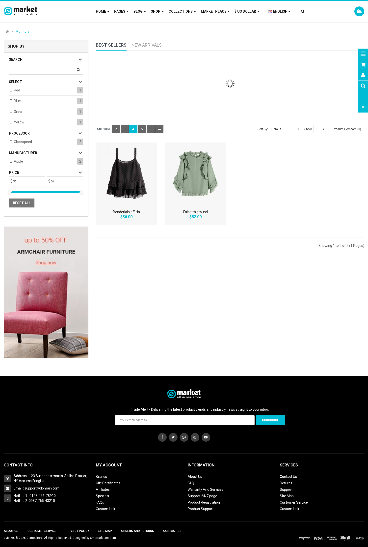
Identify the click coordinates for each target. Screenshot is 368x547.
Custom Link (105, 509)
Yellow (19, 122)
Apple (18, 161)
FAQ (191, 483)
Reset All (22, 203)
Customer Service (294, 502)
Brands (101, 477)
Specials (102, 496)
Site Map (287, 496)
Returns (286, 483)
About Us (195, 477)
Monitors (22, 31)
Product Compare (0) (347, 129)
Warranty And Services (205, 489)
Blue (17, 101)
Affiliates (103, 489)
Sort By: (263, 129)
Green (18, 112)
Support (286, 489)
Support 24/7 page (202, 496)
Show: (308, 129)
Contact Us (288, 477)
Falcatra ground (195, 212)
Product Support (200, 509)
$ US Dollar (247, 11)
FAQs (100, 502)
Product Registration (204, 502)
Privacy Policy (77, 531)
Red (17, 90)
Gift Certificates (108, 483)
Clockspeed (23, 142)
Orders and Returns (137, 531)
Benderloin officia (126, 212)
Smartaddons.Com (103, 538)
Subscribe (270, 420)
